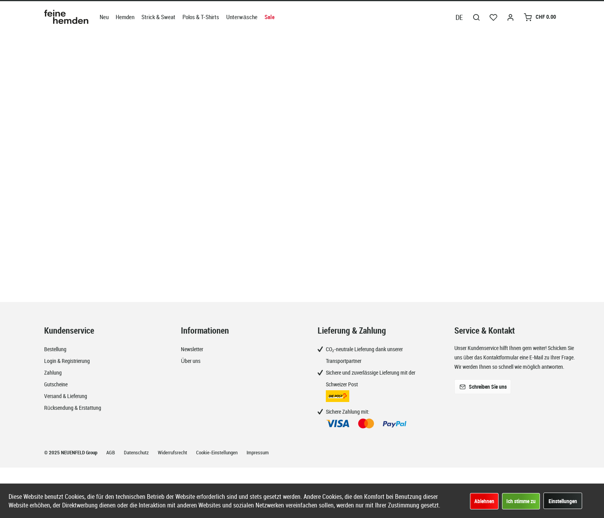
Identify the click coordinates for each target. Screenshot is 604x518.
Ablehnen (484, 501)
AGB (111, 452)
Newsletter (192, 349)
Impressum (258, 452)
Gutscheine (56, 384)
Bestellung (55, 349)
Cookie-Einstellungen (217, 452)
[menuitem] (104, 17)
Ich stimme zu (521, 501)
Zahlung (53, 372)
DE (459, 17)
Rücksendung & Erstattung (72, 407)
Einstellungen (563, 501)
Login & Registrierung (67, 360)
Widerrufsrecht (173, 452)
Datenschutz (137, 452)
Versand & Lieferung (65, 396)
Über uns (190, 360)
